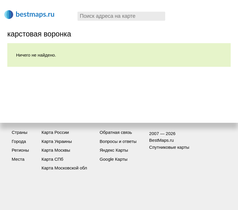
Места (18, 159)
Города (19, 141)
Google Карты (113, 159)
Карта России (55, 132)
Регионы (20, 150)
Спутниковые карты (169, 147)
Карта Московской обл (64, 167)
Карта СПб (52, 159)
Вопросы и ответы (118, 141)
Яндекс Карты (114, 150)
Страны (19, 132)
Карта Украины (57, 141)
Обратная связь (116, 132)
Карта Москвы (56, 150)
